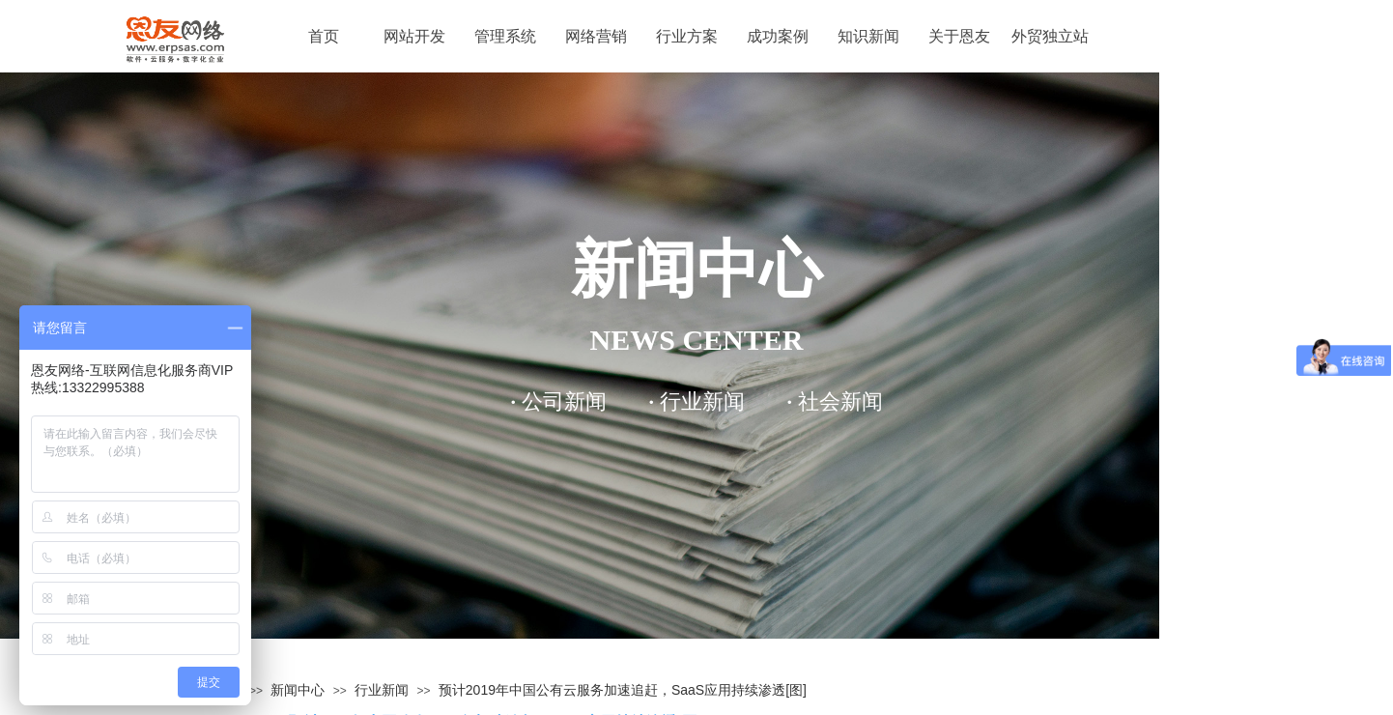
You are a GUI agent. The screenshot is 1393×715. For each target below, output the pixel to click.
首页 (323, 36)
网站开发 (414, 36)
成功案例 (778, 36)
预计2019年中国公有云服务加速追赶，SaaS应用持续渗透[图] (623, 690)
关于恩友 (959, 36)
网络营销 (596, 36)
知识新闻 (868, 36)
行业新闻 (382, 690)
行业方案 (687, 36)
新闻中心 (297, 690)
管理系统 (505, 36)
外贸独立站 (1050, 36)
